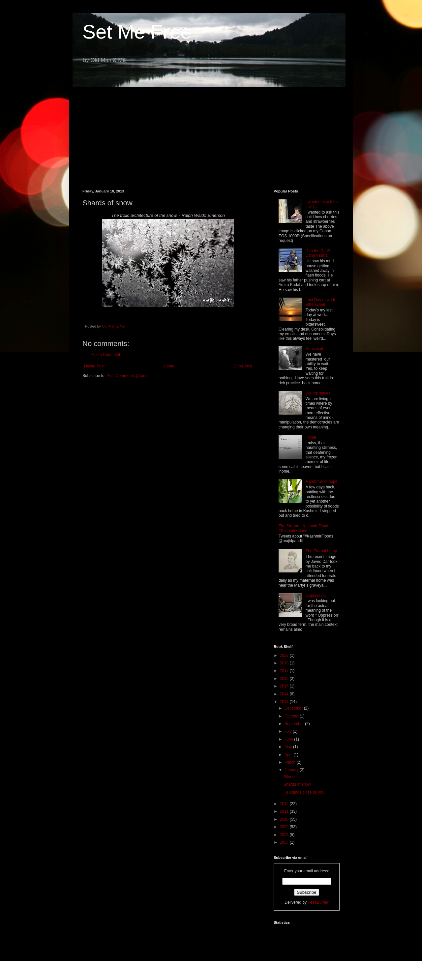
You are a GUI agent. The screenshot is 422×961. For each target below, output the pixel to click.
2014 (285, 694)
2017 (285, 670)
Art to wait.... (317, 348)
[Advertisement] (211, 133)
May (289, 746)
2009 (285, 827)
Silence (290, 776)
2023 (285, 655)
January (292, 770)
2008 (285, 834)
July (289, 731)
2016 (285, 678)
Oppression (316, 595)
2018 (285, 663)
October (292, 716)
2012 (285, 803)
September (295, 723)
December (294, 708)
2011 (285, 811)
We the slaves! (318, 393)
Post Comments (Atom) (127, 375)
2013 (285, 701)
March (291, 762)
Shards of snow (297, 784)
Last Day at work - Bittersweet (322, 302)
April (289, 754)
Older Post (242, 366)
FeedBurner (318, 902)
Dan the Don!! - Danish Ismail (319, 253)
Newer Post (94, 366)
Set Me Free (136, 32)
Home (169, 366)
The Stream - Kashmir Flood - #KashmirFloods (305, 528)
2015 (285, 686)
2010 (285, 819)
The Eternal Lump (321, 551)
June (289, 739)
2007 (285, 842)
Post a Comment (105, 354)
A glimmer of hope (322, 481)
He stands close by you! (304, 792)
